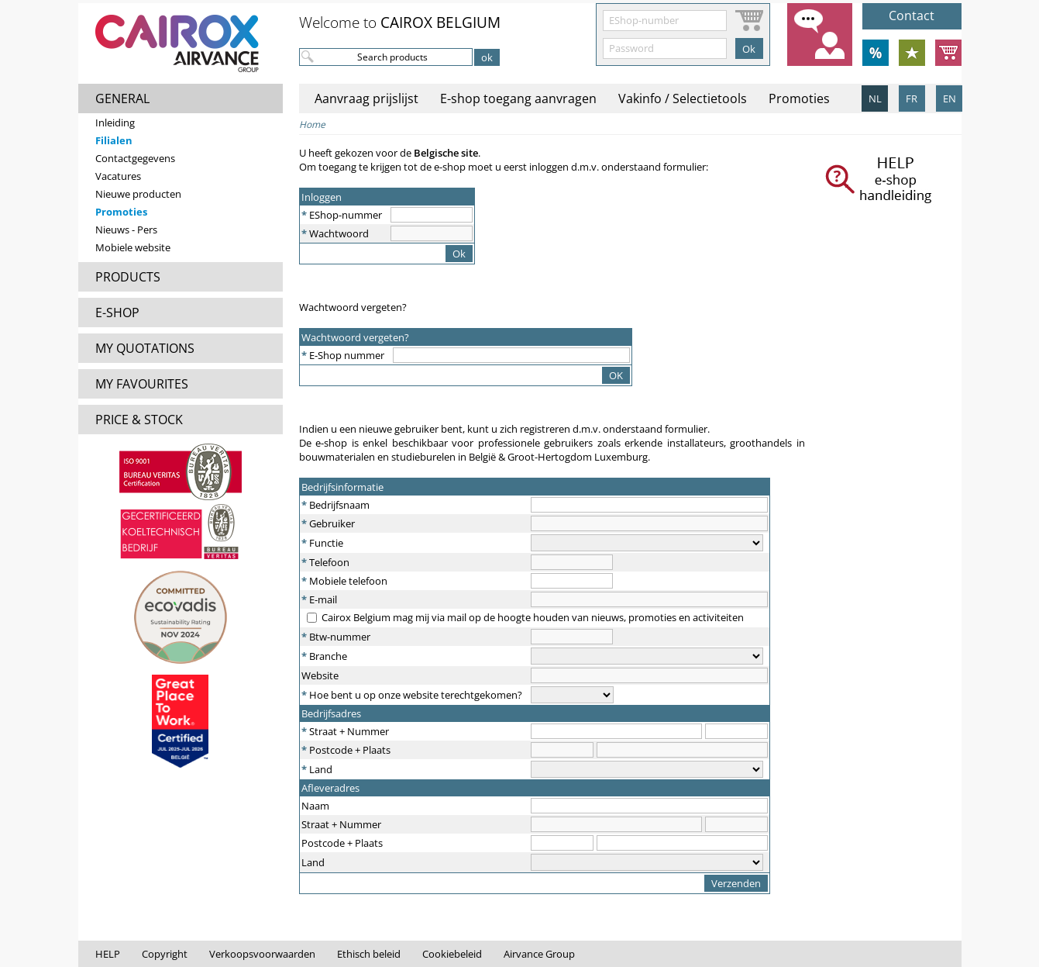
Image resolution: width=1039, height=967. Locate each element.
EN (949, 98)
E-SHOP (117, 312)
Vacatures (118, 176)
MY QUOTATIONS (144, 348)
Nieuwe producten (138, 194)
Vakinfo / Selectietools (682, 98)
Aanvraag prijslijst (366, 98)
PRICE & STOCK (139, 419)
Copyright (165, 954)
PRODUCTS (127, 276)
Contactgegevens (135, 158)
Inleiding (115, 123)
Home (312, 124)
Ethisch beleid (369, 954)
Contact (911, 15)
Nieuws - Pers (126, 230)
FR (911, 98)
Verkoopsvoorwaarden (262, 954)
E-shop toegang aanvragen (518, 98)
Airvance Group (539, 954)
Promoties (121, 212)
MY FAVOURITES (141, 383)
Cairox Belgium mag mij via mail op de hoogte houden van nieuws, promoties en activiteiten (533, 617)
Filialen (113, 140)
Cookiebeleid (452, 954)
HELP (107, 954)
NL (875, 98)
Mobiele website (132, 247)
